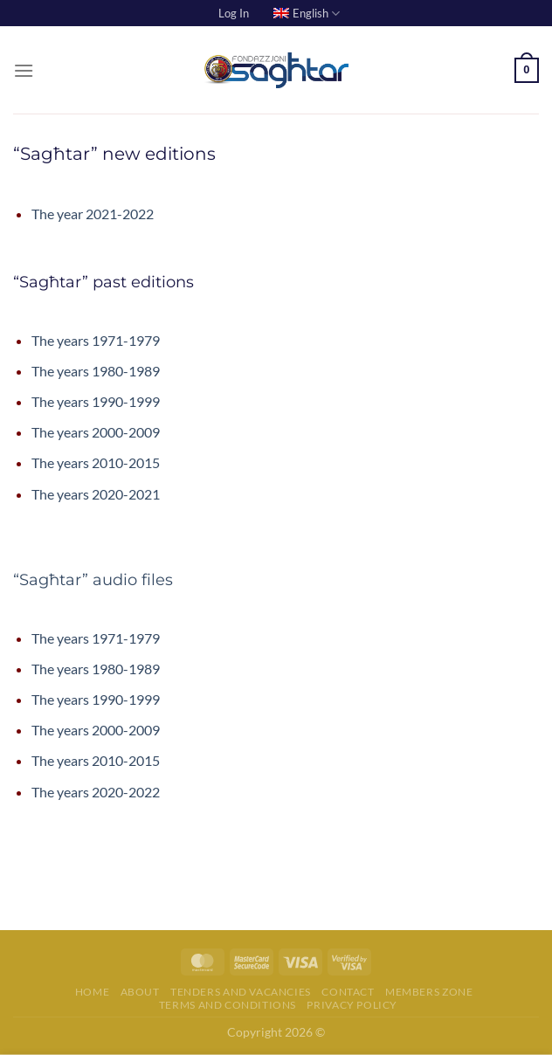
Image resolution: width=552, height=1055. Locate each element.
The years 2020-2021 (95, 494)
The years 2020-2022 (95, 791)
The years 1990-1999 (95, 401)
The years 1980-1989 (95, 370)
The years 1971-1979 (95, 340)
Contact (347, 991)
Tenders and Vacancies (240, 991)
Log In (233, 13)
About (140, 991)
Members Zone (429, 991)
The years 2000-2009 (95, 432)
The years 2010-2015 (95, 462)
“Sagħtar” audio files (93, 580)
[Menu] (23, 70)
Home (92, 991)
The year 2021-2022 (92, 213)
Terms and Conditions (227, 1004)
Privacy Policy (352, 1004)
